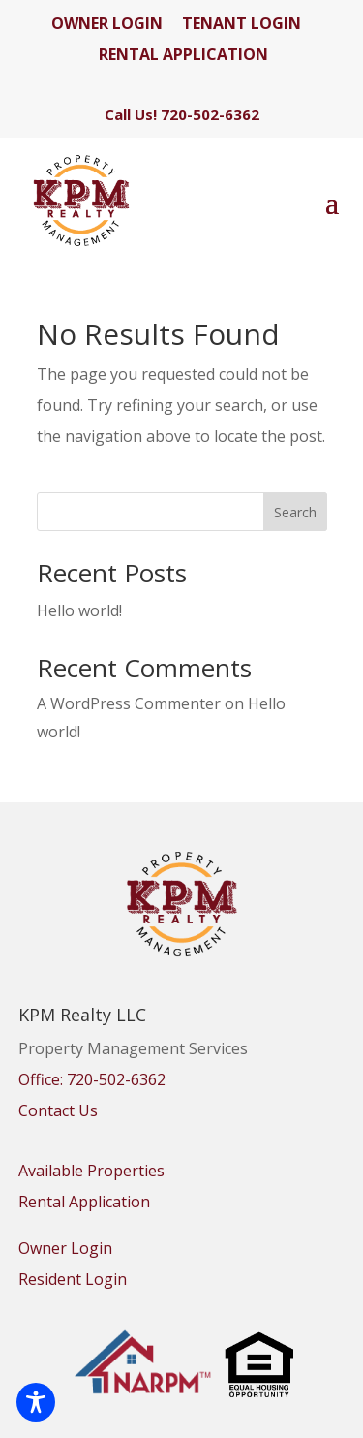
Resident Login (72, 1279)
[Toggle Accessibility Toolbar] (36, 1402)
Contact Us (58, 1110)
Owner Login (65, 1248)
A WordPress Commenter (129, 703)
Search (295, 512)
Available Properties (91, 1170)
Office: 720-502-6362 (92, 1079)
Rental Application (84, 1201)
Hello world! (79, 610)
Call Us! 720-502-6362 (182, 114)
